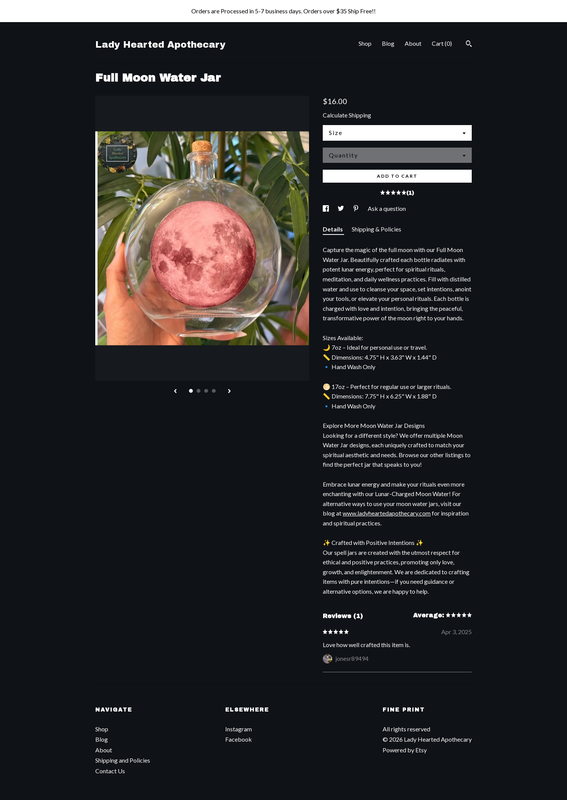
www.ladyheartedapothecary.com (387, 513)
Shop (365, 43)
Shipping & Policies (376, 229)
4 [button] (214, 391)
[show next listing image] (229, 391)
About (413, 43)
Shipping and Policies (122, 760)
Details (333, 229)
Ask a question (387, 208)
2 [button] (198, 391)
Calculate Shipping (347, 115)
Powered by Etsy (405, 749)
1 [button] (191, 391)
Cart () (442, 43)
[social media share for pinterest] (356, 208)
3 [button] (206, 391)
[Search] (469, 44)
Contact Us (110, 770)
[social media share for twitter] (341, 208)
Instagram (238, 729)
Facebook (238, 739)
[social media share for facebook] (326, 208)
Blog (388, 43)
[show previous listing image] (175, 391)
